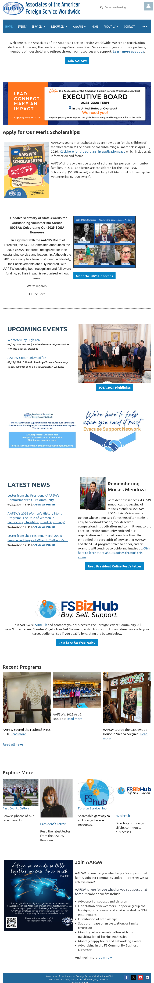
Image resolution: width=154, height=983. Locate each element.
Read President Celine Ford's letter (114, 566)
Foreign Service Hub (92, 808)
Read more (18, 734)
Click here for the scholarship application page (92, 151)
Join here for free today (77, 643)
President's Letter (53, 824)
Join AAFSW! (77, 61)
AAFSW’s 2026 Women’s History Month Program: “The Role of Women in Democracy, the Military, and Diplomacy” (36, 517)
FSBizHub (40, 624)
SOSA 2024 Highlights (114, 387)
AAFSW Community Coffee (27, 357)
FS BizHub (123, 815)
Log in (148, 6)
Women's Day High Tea (24, 340)
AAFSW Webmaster (44, 504)
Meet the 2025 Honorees (94, 276)
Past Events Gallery (16, 808)
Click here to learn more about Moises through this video (114, 552)
